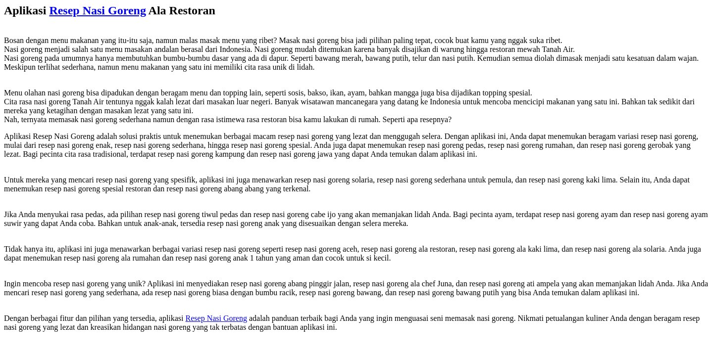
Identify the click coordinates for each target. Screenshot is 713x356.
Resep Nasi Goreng (97, 10)
